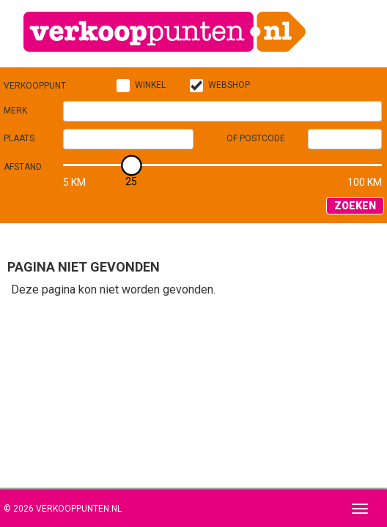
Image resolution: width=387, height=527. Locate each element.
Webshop (229, 85)
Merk (15, 110)
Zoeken (355, 206)
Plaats (19, 138)
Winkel (150, 85)
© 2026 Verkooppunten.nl (63, 509)
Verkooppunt (35, 86)
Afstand (23, 167)
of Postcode (255, 138)
